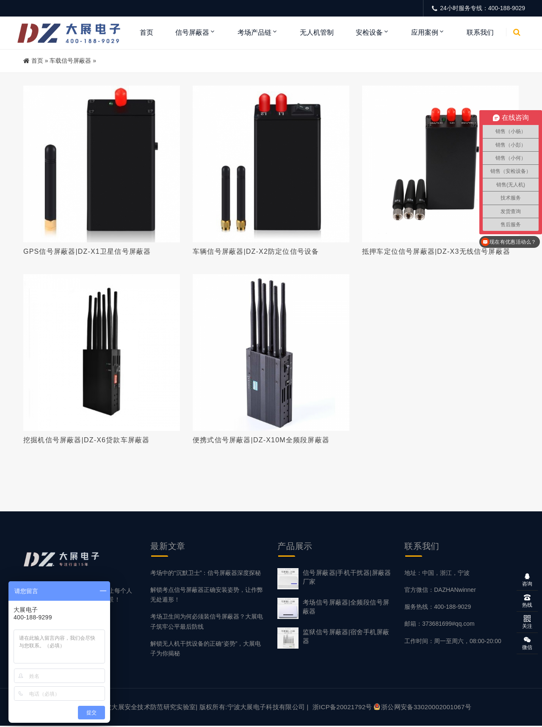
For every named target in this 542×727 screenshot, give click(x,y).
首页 (146, 32)
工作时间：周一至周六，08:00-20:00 (452, 641)
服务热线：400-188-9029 (437, 608)
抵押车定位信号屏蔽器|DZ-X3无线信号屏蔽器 (436, 251)
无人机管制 (317, 32)
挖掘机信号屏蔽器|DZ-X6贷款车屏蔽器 (86, 440)
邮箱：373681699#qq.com (439, 625)
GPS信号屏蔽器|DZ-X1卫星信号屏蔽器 (87, 251)
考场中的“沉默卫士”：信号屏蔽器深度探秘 (205, 574)
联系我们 (480, 32)
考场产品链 (254, 32)
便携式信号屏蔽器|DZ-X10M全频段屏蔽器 (261, 440)
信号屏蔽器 (192, 32)
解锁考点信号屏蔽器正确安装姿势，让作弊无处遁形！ (206, 596)
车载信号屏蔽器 (70, 60)
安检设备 (369, 32)
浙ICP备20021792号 (342, 708)
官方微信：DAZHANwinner (440, 591)
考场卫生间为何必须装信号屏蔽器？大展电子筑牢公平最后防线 (206, 622)
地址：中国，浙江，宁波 (437, 574)
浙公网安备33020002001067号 (422, 708)
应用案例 (424, 32)
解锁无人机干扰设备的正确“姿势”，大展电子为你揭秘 (205, 649)
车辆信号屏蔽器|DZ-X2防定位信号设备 (256, 251)
